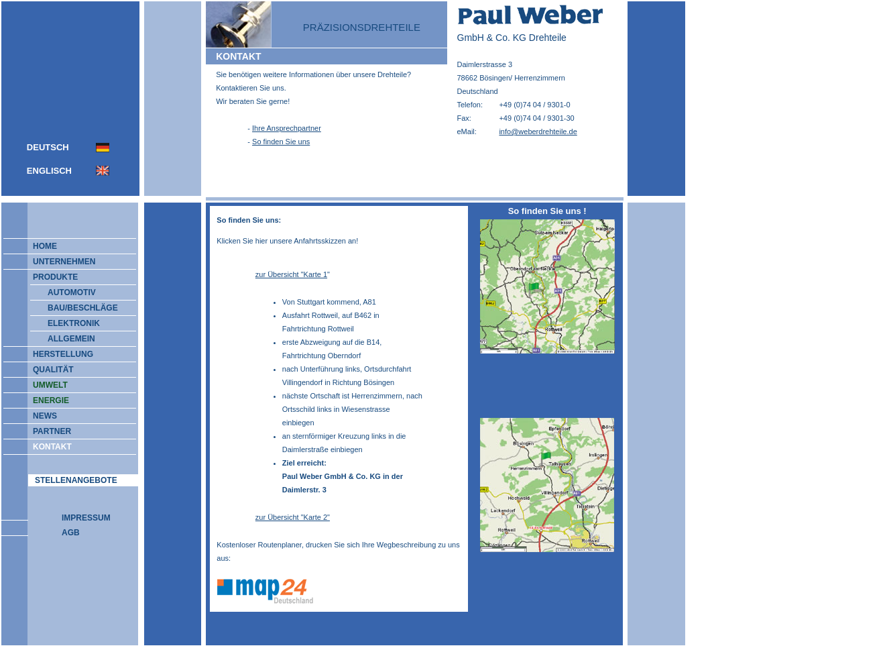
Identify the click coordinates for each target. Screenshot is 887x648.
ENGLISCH (49, 171)
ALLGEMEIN (71, 338)
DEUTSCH (48, 147)
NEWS (39, 416)
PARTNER (46, 431)
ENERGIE (45, 400)
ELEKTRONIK (74, 323)
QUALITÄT (47, 369)
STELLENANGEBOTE (76, 480)
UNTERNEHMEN (58, 261)
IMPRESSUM (86, 518)
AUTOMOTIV (72, 292)
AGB (71, 532)
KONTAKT (46, 446)
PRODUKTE (49, 277)
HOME (39, 246)
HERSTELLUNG (57, 354)
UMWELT (44, 385)
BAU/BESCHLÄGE (83, 308)
